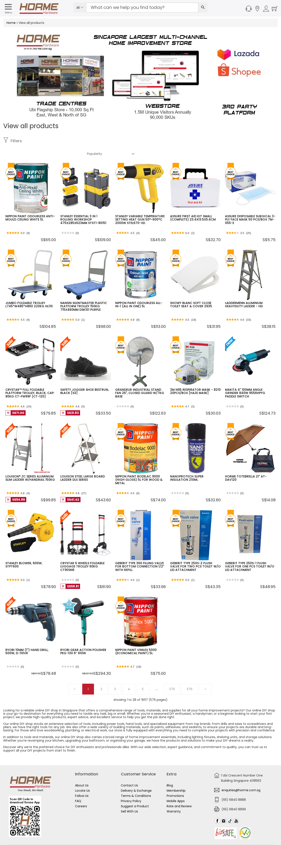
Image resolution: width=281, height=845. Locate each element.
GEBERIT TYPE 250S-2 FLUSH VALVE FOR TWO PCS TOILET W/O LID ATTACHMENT (195, 553)
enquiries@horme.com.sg (241, 777)
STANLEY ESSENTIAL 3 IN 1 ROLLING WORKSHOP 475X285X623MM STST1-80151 (83, 206)
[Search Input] (142, 7)
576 (189, 676)
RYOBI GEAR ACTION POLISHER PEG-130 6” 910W (83, 638)
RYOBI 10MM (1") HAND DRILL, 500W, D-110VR (26, 638)
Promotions (175, 783)
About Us (82, 772)
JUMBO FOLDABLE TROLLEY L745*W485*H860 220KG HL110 (29, 292)
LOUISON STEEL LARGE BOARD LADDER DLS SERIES (82, 465)
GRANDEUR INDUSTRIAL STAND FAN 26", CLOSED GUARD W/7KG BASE (139, 380)
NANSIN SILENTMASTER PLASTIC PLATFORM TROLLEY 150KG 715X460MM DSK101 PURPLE (83, 293)
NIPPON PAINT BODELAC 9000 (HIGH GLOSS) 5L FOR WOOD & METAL (139, 466)
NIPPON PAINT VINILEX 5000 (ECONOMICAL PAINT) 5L (136, 638)
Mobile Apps (176, 788)
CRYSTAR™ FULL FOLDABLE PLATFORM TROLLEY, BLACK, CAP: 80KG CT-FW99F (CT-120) (29, 380)
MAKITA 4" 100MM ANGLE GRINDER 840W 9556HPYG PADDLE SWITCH (245, 380)
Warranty (174, 798)
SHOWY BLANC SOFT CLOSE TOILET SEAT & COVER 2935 (191, 292)
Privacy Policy (131, 788)
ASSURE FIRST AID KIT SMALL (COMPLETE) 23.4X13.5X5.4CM (193, 205)
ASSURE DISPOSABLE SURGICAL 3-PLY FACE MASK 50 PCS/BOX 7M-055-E (250, 206)
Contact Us (129, 772)
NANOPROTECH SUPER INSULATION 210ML (187, 465)
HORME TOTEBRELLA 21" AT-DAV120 (246, 465)
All (80, 7)
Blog (170, 772)
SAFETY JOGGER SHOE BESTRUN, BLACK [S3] (84, 378)
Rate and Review (179, 793)
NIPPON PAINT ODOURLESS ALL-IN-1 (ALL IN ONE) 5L (138, 292)
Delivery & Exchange (136, 778)
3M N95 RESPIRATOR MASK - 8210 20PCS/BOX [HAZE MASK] (195, 378)
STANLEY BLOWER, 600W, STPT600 (23, 552)
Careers (81, 793)
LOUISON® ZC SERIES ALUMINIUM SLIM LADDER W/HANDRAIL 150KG (30, 465)
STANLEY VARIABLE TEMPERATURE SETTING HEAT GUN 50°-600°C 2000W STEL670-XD (140, 206)
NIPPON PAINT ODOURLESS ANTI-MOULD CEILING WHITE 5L (30, 205)
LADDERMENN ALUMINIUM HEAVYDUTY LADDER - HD (244, 292)
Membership (176, 778)
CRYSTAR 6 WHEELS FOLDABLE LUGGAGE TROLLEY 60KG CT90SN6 (82, 553)
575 (172, 676)
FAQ (78, 788)
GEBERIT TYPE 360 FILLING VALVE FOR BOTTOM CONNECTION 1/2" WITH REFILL (139, 553)
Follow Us (82, 783)
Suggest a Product (135, 793)
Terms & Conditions (136, 783)
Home (11, 23)
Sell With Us (129, 798)
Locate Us (82, 778)
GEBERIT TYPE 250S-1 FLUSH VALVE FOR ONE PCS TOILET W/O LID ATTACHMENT (249, 553)
